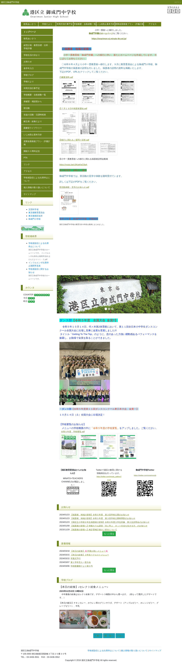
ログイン (177, 2)
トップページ (30, 32)
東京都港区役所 (35, 216)
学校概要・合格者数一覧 (85, 24)
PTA (25, 158)
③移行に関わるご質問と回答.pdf (74, 140)
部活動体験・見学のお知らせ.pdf (74, 187)
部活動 (27, 108)
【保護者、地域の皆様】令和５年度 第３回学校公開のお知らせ (100, 515)
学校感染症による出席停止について (37, 179)
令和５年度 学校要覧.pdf (73, 432)
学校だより (47, 24)
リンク (27, 164)
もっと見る (109, 534)
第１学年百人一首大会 (81, 562)
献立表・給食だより (33, 121)
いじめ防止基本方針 (105, 24)
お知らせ (28, 62)
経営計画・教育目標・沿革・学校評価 (37, 47)
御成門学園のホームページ (101, 33)
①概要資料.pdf (66, 77)
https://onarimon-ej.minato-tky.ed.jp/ (109, 39)
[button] (65, 294)
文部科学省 (33, 209)
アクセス (153, 24)
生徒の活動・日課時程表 (35, 115)
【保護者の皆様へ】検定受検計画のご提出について (94, 530)
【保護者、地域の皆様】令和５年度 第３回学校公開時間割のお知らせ (103, 518)
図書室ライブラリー (33, 128)
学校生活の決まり (32, 55)
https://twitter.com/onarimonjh (145, 475)
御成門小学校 (34, 219)
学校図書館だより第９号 (82, 566)
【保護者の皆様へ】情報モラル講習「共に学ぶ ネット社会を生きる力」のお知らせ (109, 526)
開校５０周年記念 (32, 151)
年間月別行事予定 (65, 24)
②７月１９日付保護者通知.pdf (73, 108)
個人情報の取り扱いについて (37, 187)
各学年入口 (29, 68)
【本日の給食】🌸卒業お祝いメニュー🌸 (89, 551)
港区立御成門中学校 (10, 2)
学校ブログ (29, 75)
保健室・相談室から (33, 101)
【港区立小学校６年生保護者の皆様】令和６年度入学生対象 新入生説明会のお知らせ (110, 522)
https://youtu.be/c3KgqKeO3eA (73, 165)
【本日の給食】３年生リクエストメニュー (90, 555)
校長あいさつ (30, 24)
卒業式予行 (76, 558)
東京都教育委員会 (36, 212)
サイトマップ (30, 194)
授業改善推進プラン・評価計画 (129, 24)
